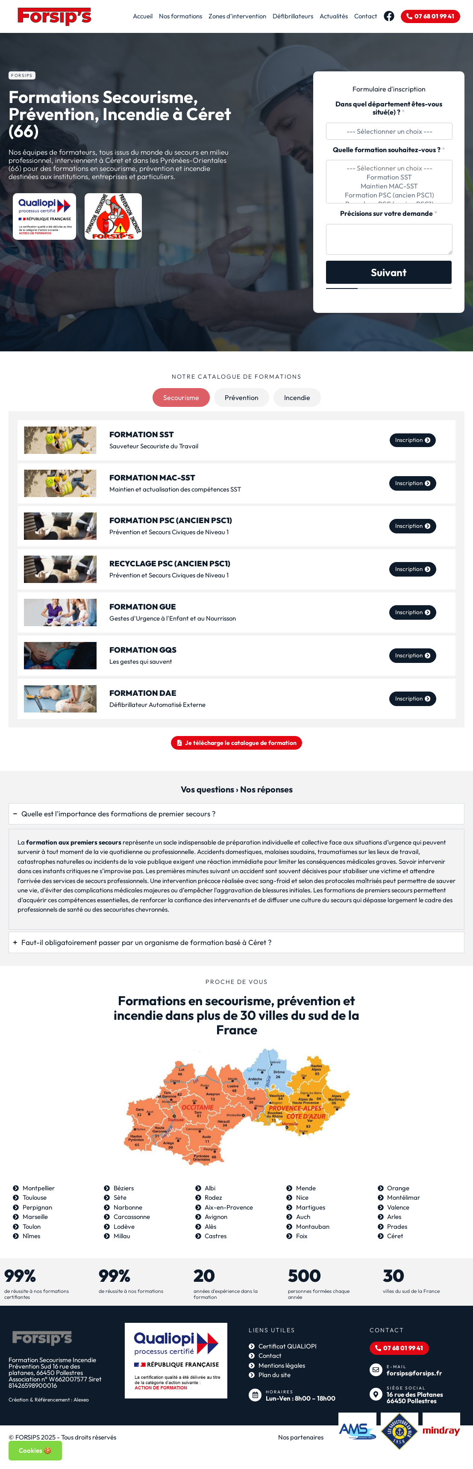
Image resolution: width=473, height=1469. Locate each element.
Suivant (389, 272)
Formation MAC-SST (152, 478)
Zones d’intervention (231, 16)
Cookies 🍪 (35, 1450)
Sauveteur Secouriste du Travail (153, 446)
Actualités (327, 16)
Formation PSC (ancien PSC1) (389, 195)
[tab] (181, 397)
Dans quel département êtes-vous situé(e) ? (388, 108)
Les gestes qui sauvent (140, 661)
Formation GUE (142, 607)
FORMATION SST (141, 434)
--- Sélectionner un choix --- (389, 168)
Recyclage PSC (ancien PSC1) (169, 564)
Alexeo (81, 1404)
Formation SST (389, 177)
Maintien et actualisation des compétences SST (175, 489)
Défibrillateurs (286, 16)
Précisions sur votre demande (389, 213)
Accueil (136, 16)
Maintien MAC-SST (389, 186)
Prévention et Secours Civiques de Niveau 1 (169, 532)
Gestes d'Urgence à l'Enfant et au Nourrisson (172, 618)
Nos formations (174, 16)
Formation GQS (142, 650)
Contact (359, 16)
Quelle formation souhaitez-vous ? (389, 150)
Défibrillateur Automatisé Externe (157, 705)
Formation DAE (142, 693)
